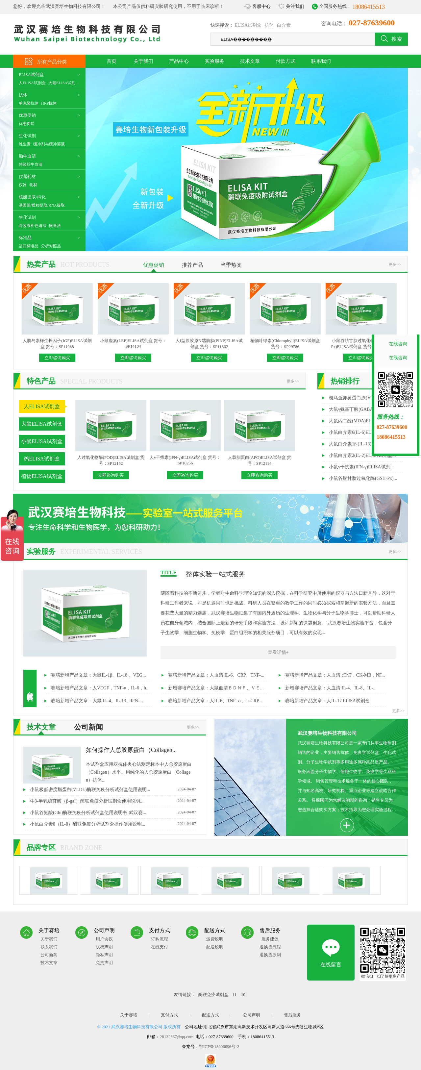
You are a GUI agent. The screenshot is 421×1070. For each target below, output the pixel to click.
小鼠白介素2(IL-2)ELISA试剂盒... (362, 455)
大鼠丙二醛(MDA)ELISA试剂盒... (362, 420)
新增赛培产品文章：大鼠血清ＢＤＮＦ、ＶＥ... (216, 687)
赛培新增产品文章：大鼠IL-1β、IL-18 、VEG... (98, 675)
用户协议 (104, 938)
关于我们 (143, 61)
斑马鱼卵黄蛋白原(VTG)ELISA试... (364, 397)
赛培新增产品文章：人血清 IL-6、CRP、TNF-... (216, 675)
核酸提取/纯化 (32, 196)
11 (235, 994)
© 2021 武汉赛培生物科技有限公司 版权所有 (139, 1026)
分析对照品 (51, 246)
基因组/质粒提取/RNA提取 (42, 205)
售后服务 (292, 1014)
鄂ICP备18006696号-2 (219, 1046)
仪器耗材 (27, 176)
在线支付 (159, 946)
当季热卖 (231, 265)
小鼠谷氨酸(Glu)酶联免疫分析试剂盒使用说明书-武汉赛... (113, 812)
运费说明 (214, 938)
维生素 (25, 144)
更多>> (394, 264)
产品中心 (179, 61)
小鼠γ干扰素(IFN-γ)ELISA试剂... (361, 466)
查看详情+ (278, 652)
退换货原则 (270, 954)
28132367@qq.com (177, 1036)
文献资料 (30, 688)
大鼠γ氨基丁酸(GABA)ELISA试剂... (364, 409)
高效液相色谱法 (32, 225)
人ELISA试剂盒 (32, 83)
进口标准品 (28, 246)
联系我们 (321, 61)
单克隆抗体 (28, 103)
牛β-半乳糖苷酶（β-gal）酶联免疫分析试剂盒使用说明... (113, 801)
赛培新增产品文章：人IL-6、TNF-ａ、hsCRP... (215, 700)
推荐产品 (192, 265)
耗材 (33, 185)
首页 (111, 61)
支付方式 (169, 1014)
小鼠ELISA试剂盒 (41, 441)
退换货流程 (270, 946)
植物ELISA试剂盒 (41, 476)
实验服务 (214, 61)
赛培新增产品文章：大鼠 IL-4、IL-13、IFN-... (97, 700)
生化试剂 (27, 135)
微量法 (55, 225)
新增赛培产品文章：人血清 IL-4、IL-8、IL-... (331, 687)
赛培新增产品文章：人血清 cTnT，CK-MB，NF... (335, 675)
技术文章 (250, 61)
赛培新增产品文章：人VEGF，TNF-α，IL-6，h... (100, 687)
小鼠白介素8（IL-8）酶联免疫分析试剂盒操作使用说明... (113, 824)
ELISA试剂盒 (248, 25)
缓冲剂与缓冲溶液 (49, 144)
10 (243, 994)
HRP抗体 (49, 103)
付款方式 (285, 61)
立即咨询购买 (57, 357)
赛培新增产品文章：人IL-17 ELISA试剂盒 (327, 700)
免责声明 (104, 962)
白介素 (284, 25)
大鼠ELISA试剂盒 (63, 83)
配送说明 (214, 946)
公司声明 (251, 1014)
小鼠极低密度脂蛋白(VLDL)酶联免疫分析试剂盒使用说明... (113, 789)
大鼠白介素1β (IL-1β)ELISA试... (360, 443)
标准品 (25, 237)
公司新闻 (88, 727)
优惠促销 (27, 115)
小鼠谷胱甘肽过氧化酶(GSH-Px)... (363, 478)
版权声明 (104, 946)
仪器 (23, 185)
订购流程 (159, 938)
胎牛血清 (27, 156)
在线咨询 (398, 343)
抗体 (269, 25)
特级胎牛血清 (30, 164)
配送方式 (210, 1014)
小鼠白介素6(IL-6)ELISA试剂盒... (362, 432)
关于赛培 (128, 1014)
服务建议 (270, 938)
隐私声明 (104, 954)
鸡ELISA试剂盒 (42, 458)
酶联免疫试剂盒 (213, 994)
